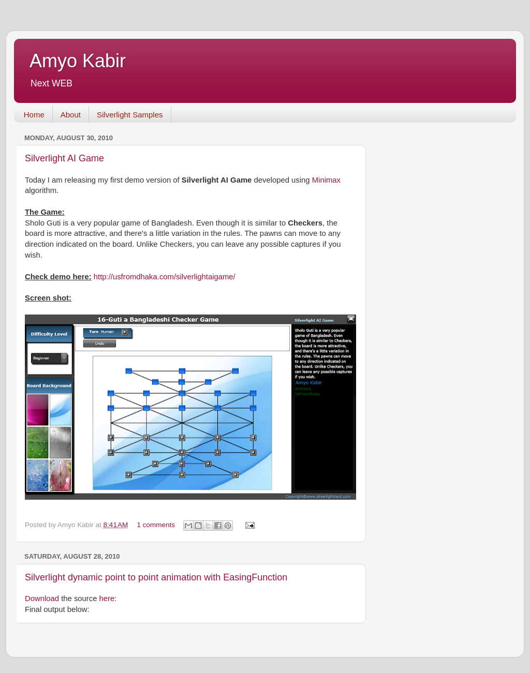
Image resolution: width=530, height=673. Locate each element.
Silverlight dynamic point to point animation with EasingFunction (156, 577)
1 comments (156, 525)
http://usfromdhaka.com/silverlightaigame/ (164, 277)
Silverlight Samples (130, 114)
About (71, 114)
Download (42, 598)
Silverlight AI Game (64, 158)
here (107, 598)
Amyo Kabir (78, 60)
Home (34, 114)
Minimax (326, 180)
